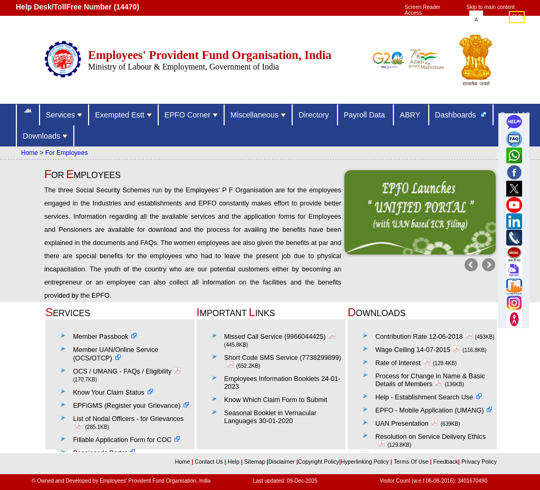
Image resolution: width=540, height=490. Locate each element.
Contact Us (209, 461)
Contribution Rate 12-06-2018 (425, 336)
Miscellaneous (258, 115)
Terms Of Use (411, 461)
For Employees (66, 152)
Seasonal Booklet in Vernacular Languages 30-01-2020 (270, 417)
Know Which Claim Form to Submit (275, 400)
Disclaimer (281, 461)
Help (234, 461)
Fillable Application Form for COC (122, 440)
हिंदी (517, 18)
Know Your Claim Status (108, 392)
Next (488, 266)
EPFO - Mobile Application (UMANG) (429, 410)
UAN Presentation (408, 423)
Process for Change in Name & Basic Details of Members (430, 380)
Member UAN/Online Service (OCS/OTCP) (115, 354)
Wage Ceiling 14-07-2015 (418, 350)
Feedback (445, 461)
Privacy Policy (478, 461)
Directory (314, 115)
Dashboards (456, 115)
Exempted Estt (123, 115)
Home (29, 152)
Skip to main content (491, 7)
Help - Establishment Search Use (424, 397)
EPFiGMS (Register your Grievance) (126, 405)
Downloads (45, 136)
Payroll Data (365, 115)
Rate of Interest (404, 363)
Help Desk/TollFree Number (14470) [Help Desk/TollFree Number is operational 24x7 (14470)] (77, 7)
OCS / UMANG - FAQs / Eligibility (128, 371)
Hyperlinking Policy (365, 461)
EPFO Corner (191, 115)
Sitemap (255, 461)
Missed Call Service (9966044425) (281, 336)
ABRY (411, 115)
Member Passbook (100, 336)
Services (64, 115)
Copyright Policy (318, 461)
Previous (472, 266)
